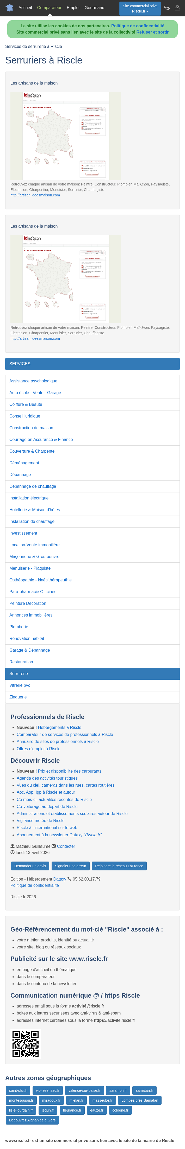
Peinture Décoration (27, 603)
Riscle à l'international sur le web (47, 827)
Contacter (66, 846)
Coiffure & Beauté (25, 404)
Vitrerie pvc (19, 685)
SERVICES (19, 364)
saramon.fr (118, 1090)
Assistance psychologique (33, 381)
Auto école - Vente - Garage (35, 392)
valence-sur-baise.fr (85, 1090)
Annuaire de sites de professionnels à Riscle (58, 741)
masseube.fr (102, 1100)
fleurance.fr (72, 1110)
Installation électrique (28, 498)
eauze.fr (96, 1110)
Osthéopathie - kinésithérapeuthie (40, 580)
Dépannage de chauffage (32, 486)
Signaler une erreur (70, 866)
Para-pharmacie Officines (32, 591)
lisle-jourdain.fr (21, 1110)
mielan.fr (77, 1100)
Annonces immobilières (30, 615)
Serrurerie (18, 673)
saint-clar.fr (18, 1090)
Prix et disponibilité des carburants (70, 771)
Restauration (21, 662)
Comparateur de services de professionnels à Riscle (65, 734)
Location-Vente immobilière (34, 545)
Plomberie (18, 627)
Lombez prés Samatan (139, 1100)
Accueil (25, 7)
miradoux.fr (51, 1100)
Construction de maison (31, 428)
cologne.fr (120, 1110)
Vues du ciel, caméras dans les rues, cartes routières (66, 785)
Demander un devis (30, 866)
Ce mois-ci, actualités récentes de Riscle (54, 799)
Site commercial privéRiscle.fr (140, 8)
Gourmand (94, 7)
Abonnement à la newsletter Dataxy (59, 835)
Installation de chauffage (31, 521)
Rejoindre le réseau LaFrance (119, 866)
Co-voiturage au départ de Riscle (47, 806)
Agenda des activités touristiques (47, 778)
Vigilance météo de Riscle (41, 820)
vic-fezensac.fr (47, 1090)
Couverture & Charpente (31, 451)
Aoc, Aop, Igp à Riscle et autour (46, 792)
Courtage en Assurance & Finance (41, 439)
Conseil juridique (24, 416)
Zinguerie (18, 697)
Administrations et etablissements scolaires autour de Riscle (72, 813)
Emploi (73, 7)
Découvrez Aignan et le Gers (32, 1120)
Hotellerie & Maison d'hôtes (34, 510)
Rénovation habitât (26, 638)
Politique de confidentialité (137, 26)
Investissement (23, 533)
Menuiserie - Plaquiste (30, 568)
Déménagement (24, 463)
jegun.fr (48, 1110)
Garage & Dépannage (29, 650)
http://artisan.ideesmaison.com (35, 195)
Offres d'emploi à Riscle (38, 749)
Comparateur (49, 7)
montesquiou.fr (21, 1100)
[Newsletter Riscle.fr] (167, 8)
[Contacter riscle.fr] (177, 8)
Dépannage (20, 474)
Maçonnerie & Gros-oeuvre (34, 556)
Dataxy (59, 879)
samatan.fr (144, 1090)
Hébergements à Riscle (59, 727)
